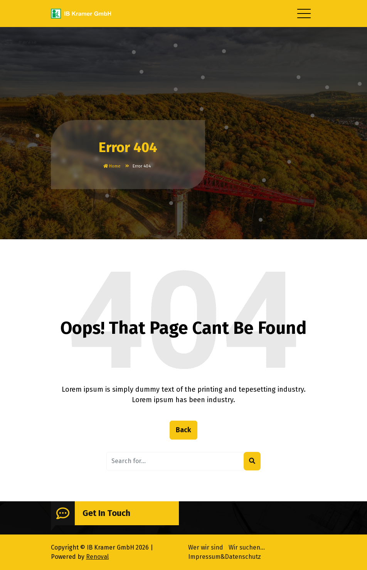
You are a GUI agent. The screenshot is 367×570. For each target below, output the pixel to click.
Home (112, 166)
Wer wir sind (205, 546)
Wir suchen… (247, 546)
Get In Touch (106, 514)
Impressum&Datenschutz (224, 555)
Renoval (97, 555)
